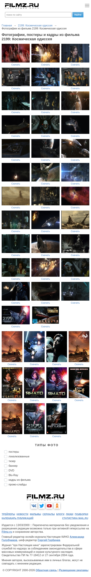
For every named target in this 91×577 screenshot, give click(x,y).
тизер (12, 461)
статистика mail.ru (75, 518)
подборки (81, 514)
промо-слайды (18, 484)
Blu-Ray (13, 475)
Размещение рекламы (73, 570)
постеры (14, 451)
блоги (60, 514)
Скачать (15, 64)
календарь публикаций (17, 518)
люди (69, 514)
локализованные (19, 456)
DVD (11, 470)
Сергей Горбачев (49, 540)
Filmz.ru (7, 531)
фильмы (35, 514)
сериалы (48, 514)
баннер (13, 465)
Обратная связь (46, 570)
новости (22, 514)
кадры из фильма (20, 479)
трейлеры (8, 514)
